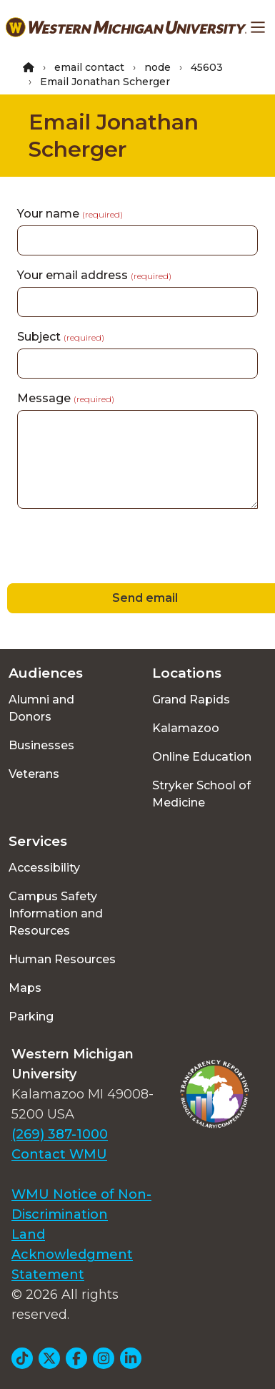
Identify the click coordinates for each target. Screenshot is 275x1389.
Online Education (201, 757)
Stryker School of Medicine (201, 794)
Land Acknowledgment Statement (72, 1254)
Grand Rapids (191, 699)
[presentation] (108, 548)
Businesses (41, 745)
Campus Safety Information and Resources (56, 913)
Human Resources (62, 959)
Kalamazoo (185, 728)
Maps (25, 988)
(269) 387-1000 (59, 1134)
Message (65, 398)
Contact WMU (59, 1154)
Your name (70, 213)
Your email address (94, 275)
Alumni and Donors (41, 708)
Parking (31, 1016)
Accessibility (44, 867)
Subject (60, 336)
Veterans (34, 774)
